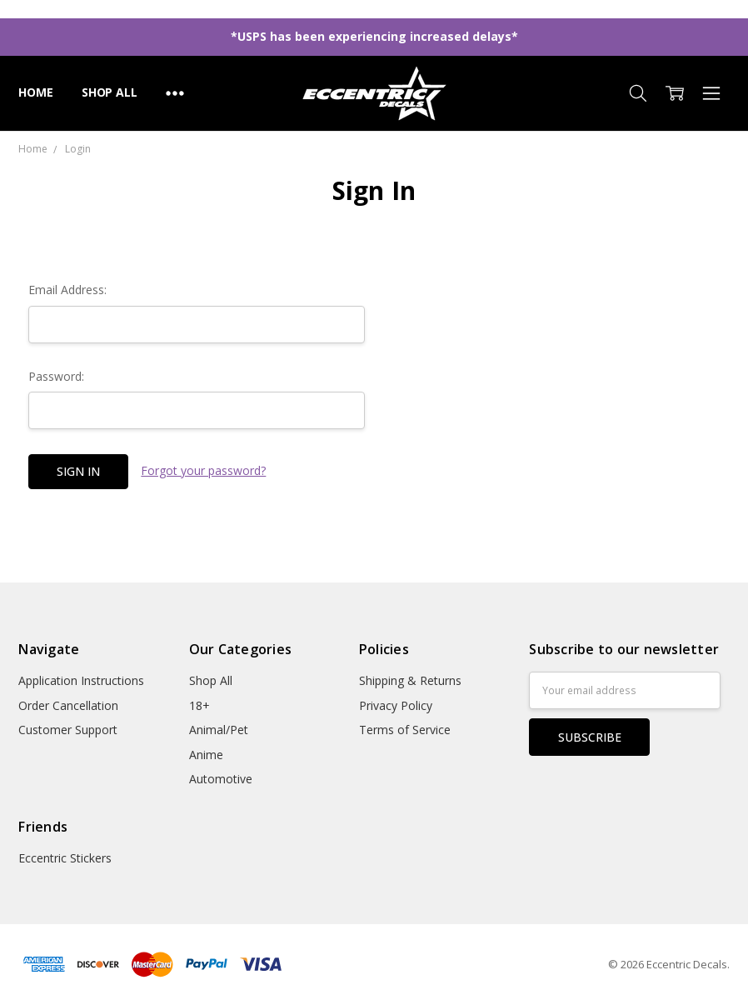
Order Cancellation (68, 705)
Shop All (109, 92)
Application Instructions (81, 680)
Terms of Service (405, 730)
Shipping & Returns (410, 680)
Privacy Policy (395, 705)
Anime (206, 754)
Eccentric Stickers (65, 858)
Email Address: (67, 290)
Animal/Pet (218, 730)
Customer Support (67, 730)
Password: (56, 376)
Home (35, 92)
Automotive (220, 779)
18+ (199, 705)
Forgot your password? (203, 470)
